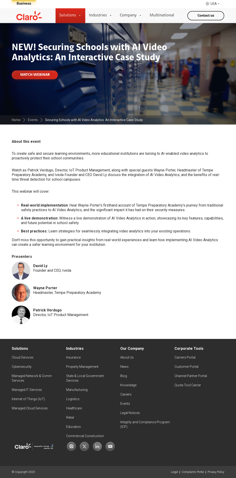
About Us (127, 357)
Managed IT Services (27, 390)
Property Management (82, 366)
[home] (29, 15)
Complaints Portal (193, 472)
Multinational (162, 15)
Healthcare (74, 408)
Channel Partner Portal (190, 376)
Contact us (206, 16)
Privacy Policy (216, 472)
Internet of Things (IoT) (28, 399)
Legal (174, 472)
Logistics (73, 399)
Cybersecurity (22, 366)
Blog (123, 376)
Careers (126, 394)
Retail (70, 417)
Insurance (73, 357)
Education (73, 427)
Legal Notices (130, 413)
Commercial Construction (85, 436)
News (124, 366)
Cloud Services (22, 357)
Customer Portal (186, 366)
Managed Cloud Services (30, 408)
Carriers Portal (184, 357)
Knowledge (128, 385)
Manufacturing (77, 390)
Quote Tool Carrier (187, 385)
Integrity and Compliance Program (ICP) (145, 424)
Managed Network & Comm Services (32, 378)
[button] (213, 4)
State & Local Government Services (85, 378)
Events (125, 403)
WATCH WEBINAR (35, 75)
